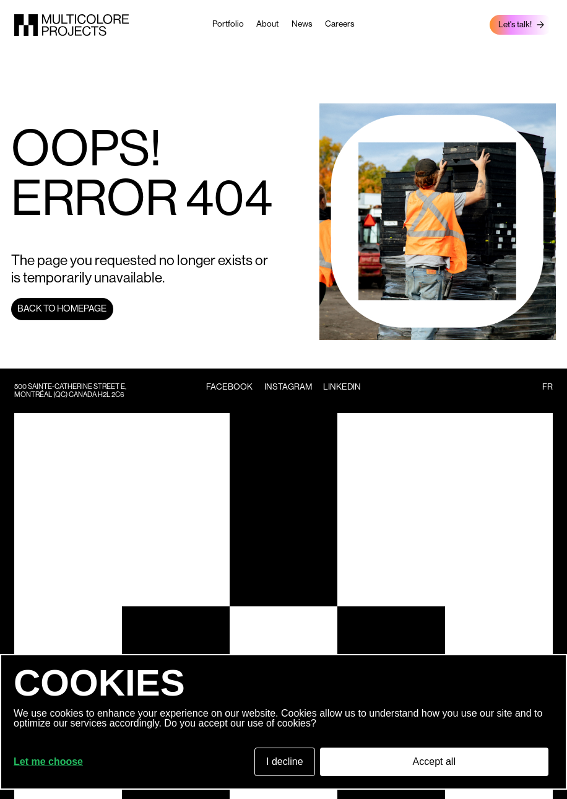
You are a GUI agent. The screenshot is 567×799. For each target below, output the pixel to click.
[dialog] (283, 722)
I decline (284, 761)
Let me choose (48, 762)
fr (547, 386)
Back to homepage (61, 308)
